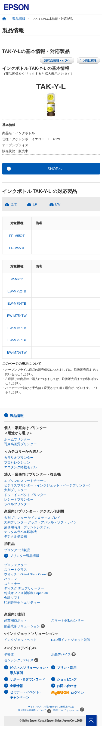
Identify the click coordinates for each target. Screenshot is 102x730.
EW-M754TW (17, 316)
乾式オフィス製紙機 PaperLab (26, 593)
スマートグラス (15, 569)
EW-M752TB (17, 291)
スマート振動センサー (67, 620)
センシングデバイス (18, 660)
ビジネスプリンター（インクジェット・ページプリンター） (48, 485)
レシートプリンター (18, 499)
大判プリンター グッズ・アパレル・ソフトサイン (40, 522)
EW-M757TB (17, 328)
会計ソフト (12, 597)
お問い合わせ (66, 686)
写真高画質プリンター (20, 444)
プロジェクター (15, 565)
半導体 (9, 654)
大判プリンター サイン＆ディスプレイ (32, 517)
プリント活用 (66, 668)
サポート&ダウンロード (27, 679)
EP (35, 204)
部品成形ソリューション (22, 626)
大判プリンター (15, 490)
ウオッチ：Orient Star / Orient (25, 574)
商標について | (60, 710)
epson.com (74, 710)
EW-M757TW (17, 352)
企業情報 (16, 686)
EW (57, 204)
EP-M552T (16, 236)
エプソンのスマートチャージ (25, 480)
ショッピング (66, 679)
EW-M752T (17, 279)
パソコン (10, 579)
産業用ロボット (15, 620)
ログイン (67, 693)
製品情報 (18, 19)
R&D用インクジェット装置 (70, 639)
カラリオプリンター (18, 457)
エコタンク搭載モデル (20, 467)
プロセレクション (17, 462)
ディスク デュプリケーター (24, 588)
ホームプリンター (17, 439)
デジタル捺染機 (15, 536)
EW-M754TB (17, 303)
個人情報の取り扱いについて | (35, 710)
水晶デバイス (61, 654)
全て (14, 204)
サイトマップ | (35, 707)
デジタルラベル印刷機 (20, 532)
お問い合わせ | (51, 707)
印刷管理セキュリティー (22, 602)
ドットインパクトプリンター (25, 495)
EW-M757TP (17, 340)
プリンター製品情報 (24, 555)
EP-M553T (16, 248)
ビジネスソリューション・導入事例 (29, 670)
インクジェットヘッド (20, 639)
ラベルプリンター (17, 504)
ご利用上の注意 (66, 707)
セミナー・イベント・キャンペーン (26, 694)
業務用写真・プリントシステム (27, 527)
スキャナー (12, 583)
